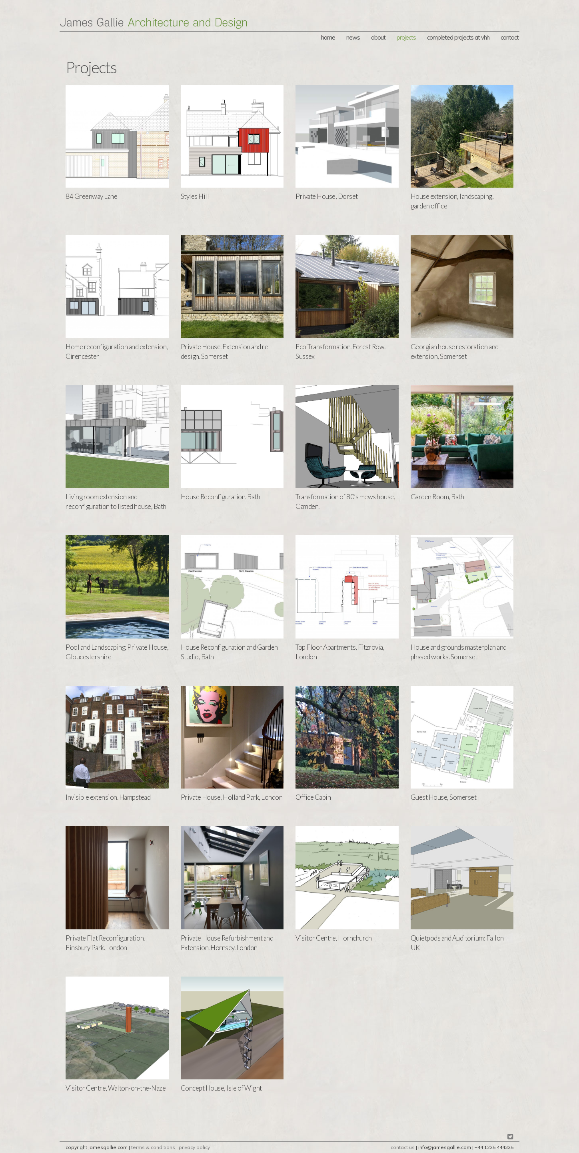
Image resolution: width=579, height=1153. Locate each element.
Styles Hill (195, 196)
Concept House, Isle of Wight (221, 1088)
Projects (406, 37)
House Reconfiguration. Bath (220, 496)
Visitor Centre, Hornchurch (333, 938)
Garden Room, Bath (437, 496)
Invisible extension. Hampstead (108, 797)
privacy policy (194, 1147)
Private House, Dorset (326, 196)
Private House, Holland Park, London (232, 797)
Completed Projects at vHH (458, 37)
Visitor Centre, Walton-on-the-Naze (116, 1088)
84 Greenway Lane (91, 196)
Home (328, 37)
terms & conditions (153, 1147)
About (378, 37)
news (353, 37)
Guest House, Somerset (444, 797)
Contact (510, 37)
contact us (403, 1147)
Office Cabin (313, 797)
